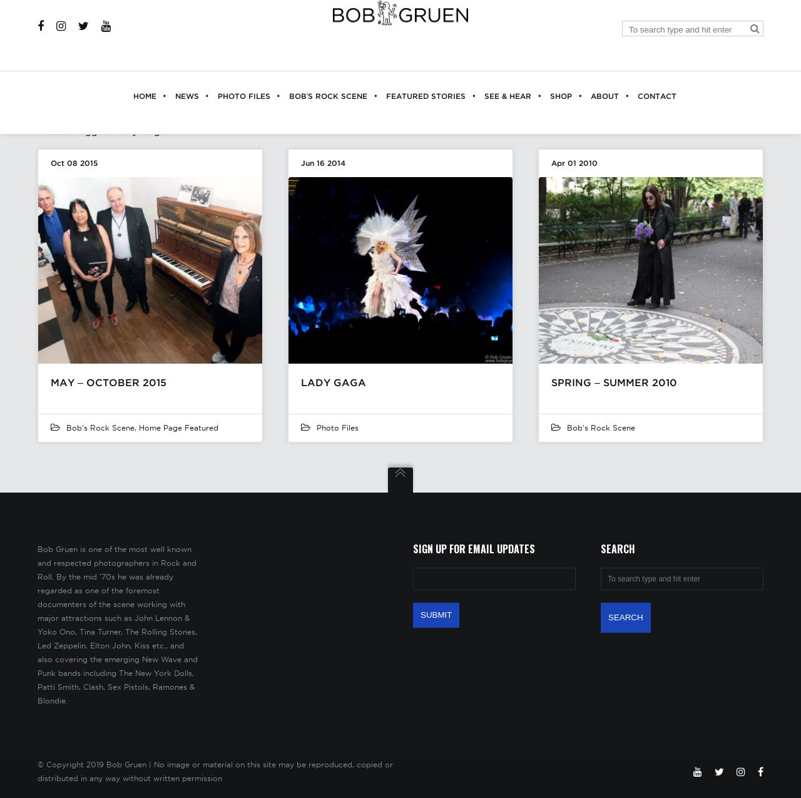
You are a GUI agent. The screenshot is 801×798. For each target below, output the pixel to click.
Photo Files (338, 428)
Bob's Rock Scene (100, 428)
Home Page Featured (178, 428)
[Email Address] (494, 579)
